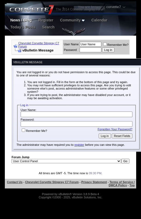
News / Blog (21, 20)
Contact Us (15, 182)
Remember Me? (116, 44)
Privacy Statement (94, 182)
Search (48, 27)
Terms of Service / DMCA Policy (122, 183)
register (79, 144)
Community (72, 20)
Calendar (99, 20)
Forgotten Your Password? (115, 129)
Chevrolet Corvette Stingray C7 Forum (52, 182)
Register (45, 20)
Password (70, 49)
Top (132, 185)
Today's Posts (22, 27)
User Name (71, 44)
